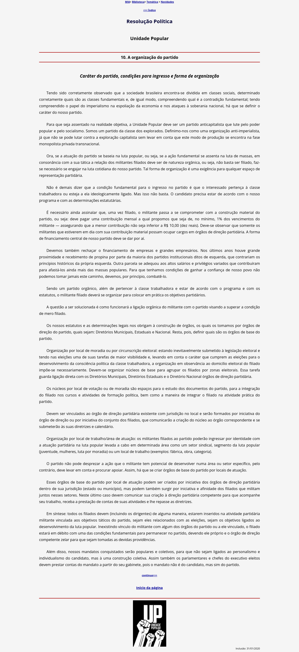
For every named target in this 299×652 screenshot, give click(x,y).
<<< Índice (149, 10)
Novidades (167, 1)
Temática (152, 1)
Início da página (149, 587)
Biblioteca (138, 1)
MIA (127, 1)
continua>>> (149, 575)
